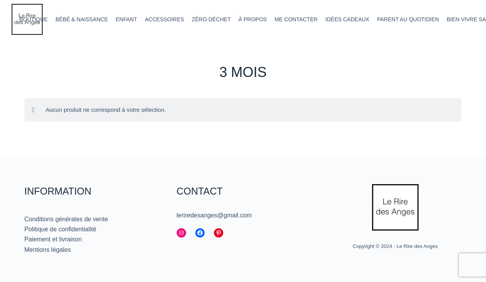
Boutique (33, 19)
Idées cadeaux (347, 19)
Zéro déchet (211, 19)
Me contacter (295, 19)
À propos (252, 19)
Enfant (126, 19)
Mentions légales (47, 249)
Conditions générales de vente (66, 219)
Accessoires (164, 19)
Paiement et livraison (53, 239)
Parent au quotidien (408, 19)
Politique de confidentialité (60, 229)
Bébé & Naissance (81, 19)
